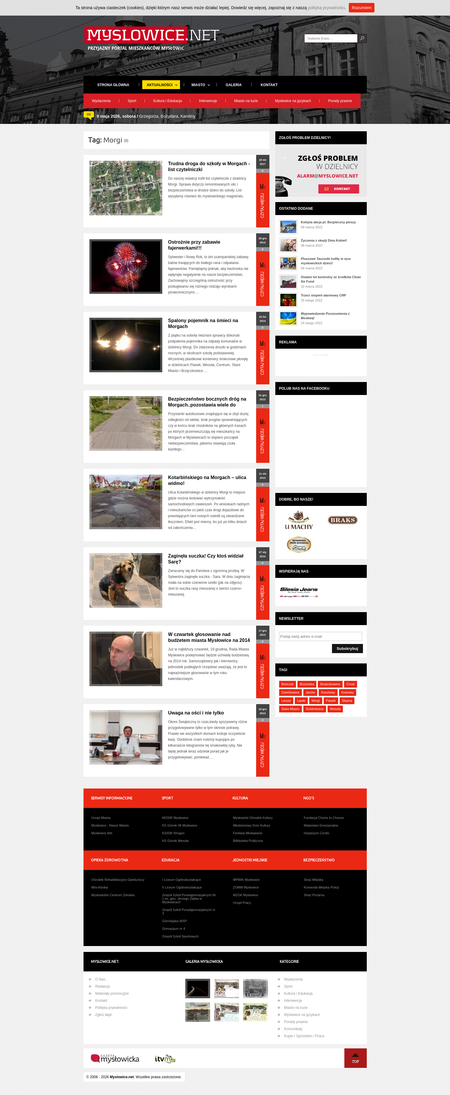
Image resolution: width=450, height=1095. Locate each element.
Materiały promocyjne (112, 993)
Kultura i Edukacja (167, 101)
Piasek (331, 700)
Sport (132, 101)
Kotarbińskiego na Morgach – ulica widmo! (207, 480)
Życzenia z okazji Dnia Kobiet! (324, 240)
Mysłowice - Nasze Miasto (110, 825)
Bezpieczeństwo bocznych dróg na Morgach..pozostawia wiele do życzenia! (207, 404)
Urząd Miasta (101, 817)
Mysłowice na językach (293, 101)
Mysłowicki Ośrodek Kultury (253, 817)
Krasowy (347, 692)
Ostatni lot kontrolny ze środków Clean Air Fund (331, 279)
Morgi (316, 700)
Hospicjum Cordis (316, 833)
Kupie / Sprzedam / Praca (304, 1036)
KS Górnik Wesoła (175, 840)
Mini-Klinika (99, 887)
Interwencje (208, 101)
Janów (310, 692)
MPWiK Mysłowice (246, 879)
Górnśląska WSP (174, 921)
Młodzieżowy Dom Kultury (252, 825)
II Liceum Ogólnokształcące (182, 887)
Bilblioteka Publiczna (248, 840)
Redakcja (102, 986)
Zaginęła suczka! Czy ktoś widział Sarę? (205, 558)
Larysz (286, 700)
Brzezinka (307, 684)
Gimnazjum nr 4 (173, 928)
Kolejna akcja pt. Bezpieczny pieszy (328, 222)
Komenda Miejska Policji (321, 887)
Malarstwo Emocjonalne (321, 825)
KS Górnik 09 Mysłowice (179, 825)
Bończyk (288, 684)
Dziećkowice (291, 692)
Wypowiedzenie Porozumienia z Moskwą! (325, 316)
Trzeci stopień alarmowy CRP (323, 295)
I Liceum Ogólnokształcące (181, 879)
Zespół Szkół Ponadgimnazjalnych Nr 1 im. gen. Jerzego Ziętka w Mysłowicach (189, 898)
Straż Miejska (313, 879)
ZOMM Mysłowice (246, 887)
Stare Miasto (291, 709)
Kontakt (101, 1001)
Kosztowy (328, 692)
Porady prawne (340, 101)
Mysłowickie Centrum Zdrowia (113, 895)
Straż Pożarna (314, 895)
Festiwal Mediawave (247, 833)
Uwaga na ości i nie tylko (196, 712)
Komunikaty (293, 1029)
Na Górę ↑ (355, 1058)
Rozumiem (362, 7)
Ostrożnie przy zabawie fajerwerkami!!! (194, 245)
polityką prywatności (326, 7)
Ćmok (350, 684)
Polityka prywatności (111, 1008)
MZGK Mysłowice (245, 895)
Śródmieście (315, 709)
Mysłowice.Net (101, 833)
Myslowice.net (122, 1077)
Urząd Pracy (242, 902)
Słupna (347, 700)
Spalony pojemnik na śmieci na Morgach (203, 323)
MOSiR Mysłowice (175, 817)
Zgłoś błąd (103, 1015)
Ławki (301, 700)
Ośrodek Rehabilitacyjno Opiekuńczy (118, 879)
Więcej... (262, 201)
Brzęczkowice (330, 684)
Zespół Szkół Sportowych (180, 936)
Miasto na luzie (246, 101)
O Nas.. (101, 979)
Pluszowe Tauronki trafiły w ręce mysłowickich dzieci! (326, 261)
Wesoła (335, 709)
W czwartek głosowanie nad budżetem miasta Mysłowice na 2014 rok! (209, 640)
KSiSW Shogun (173, 833)
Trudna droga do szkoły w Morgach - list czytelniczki (209, 166)
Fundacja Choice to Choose (324, 817)
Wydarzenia (101, 101)
